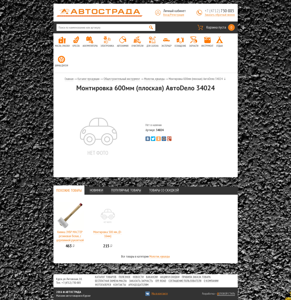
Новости (138, 277)
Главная (69, 79)
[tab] (68, 190)
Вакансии (152, 277)
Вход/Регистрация (173, 15)
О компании (211, 281)
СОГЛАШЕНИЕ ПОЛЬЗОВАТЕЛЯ (185, 281)
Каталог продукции (88, 79)
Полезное (124, 277)
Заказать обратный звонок (220, 15)
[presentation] (69, 190)
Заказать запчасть (141, 281)
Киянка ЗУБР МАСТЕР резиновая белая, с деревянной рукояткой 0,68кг (70, 238)
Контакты (119, 284)
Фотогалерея (103, 284)
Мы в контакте (160, 293)
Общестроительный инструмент (122, 79)
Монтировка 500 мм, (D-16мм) (107, 234)
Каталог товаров (105, 277)
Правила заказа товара (196, 277)
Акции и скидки (169, 277)
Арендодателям (138, 284)
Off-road (160, 281)
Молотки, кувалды (154, 79)
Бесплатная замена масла (111, 281)
